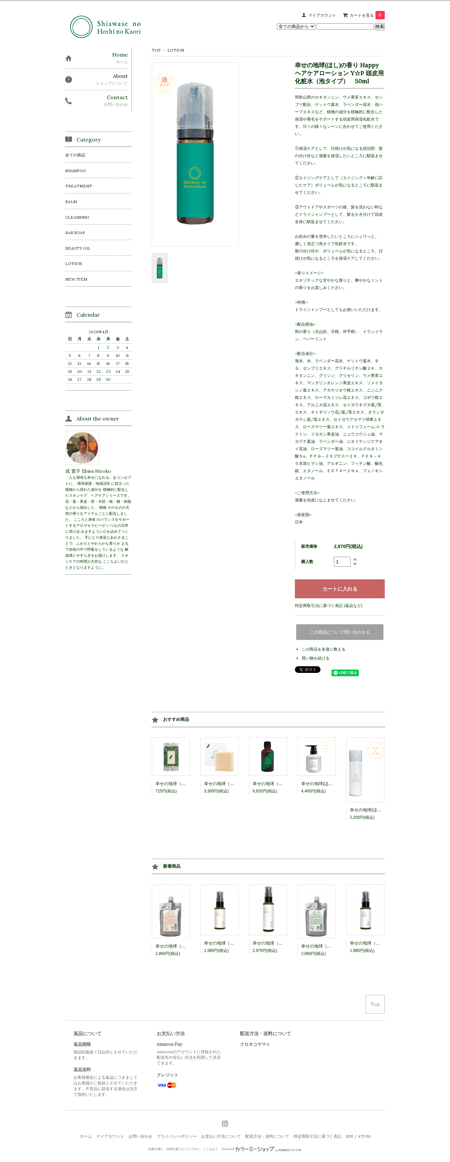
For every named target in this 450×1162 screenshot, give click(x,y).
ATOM (364, 1136)
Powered (261, 1149)
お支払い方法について (221, 1136)
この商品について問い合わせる (340, 632)
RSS (349, 1136)
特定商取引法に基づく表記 (317, 1136)
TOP (156, 50)
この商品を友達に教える (323, 649)
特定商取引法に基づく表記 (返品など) (328, 605)
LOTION (175, 50)
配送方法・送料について (267, 1136)
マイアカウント (322, 15)
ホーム (86, 1136)
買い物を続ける (316, 658)
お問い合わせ (140, 1136)
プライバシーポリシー (177, 1136)
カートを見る (367, 15)
